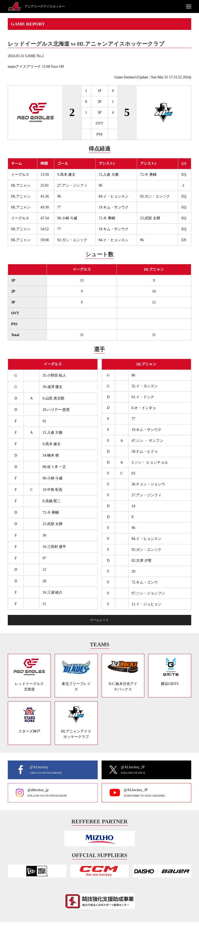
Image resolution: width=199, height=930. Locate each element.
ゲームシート (99, 620)
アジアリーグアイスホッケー (45, 6)
